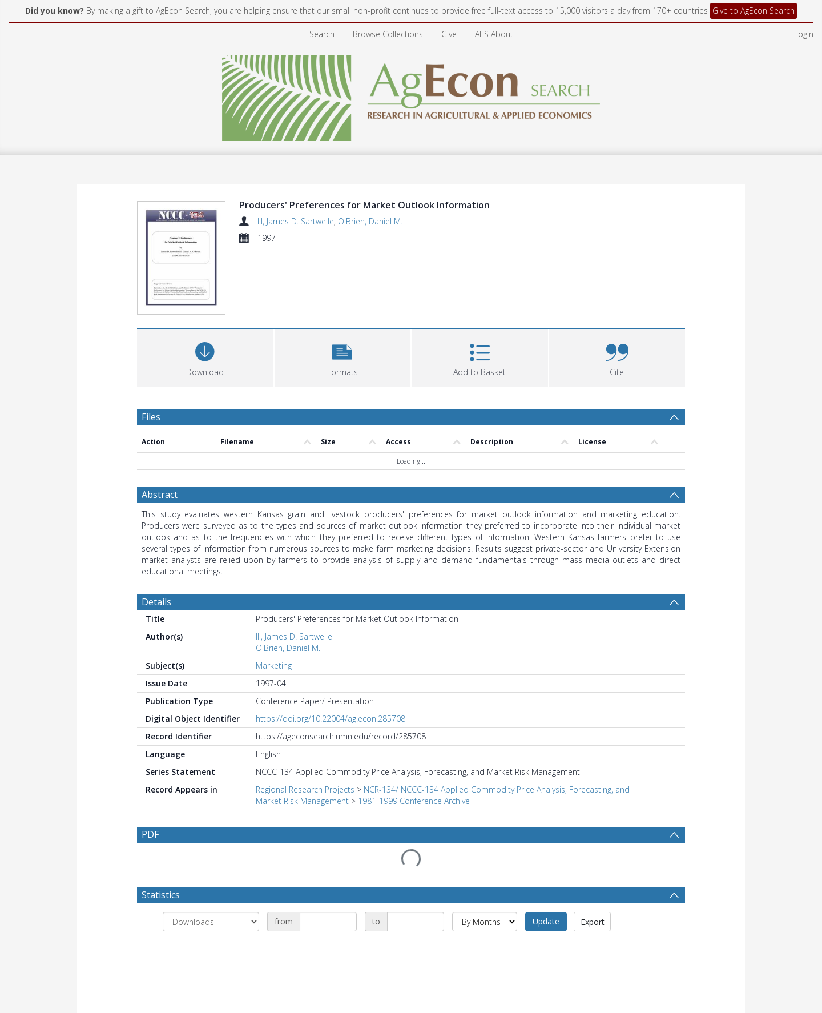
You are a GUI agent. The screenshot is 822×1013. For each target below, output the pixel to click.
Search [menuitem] (322, 34)
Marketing (274, 667)
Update (546, 923)
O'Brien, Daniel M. (370, 221)
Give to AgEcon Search (753, 10)
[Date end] (415, 923)
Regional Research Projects (305, 791)
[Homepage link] (411, 95)
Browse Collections (388, 34)
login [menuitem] (804, 34)
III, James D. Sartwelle (295, 221)
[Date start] (328, 923)
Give (449, 34)
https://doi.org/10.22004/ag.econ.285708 (330, 720)
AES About (494, 34)
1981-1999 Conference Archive (414, 802)
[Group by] (211, 923)
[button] (343, 358)
